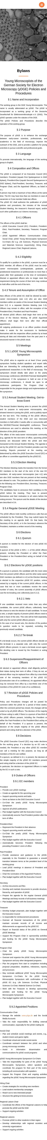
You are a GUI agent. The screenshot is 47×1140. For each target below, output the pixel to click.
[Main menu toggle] (41, 5)
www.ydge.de (27, 1016)
